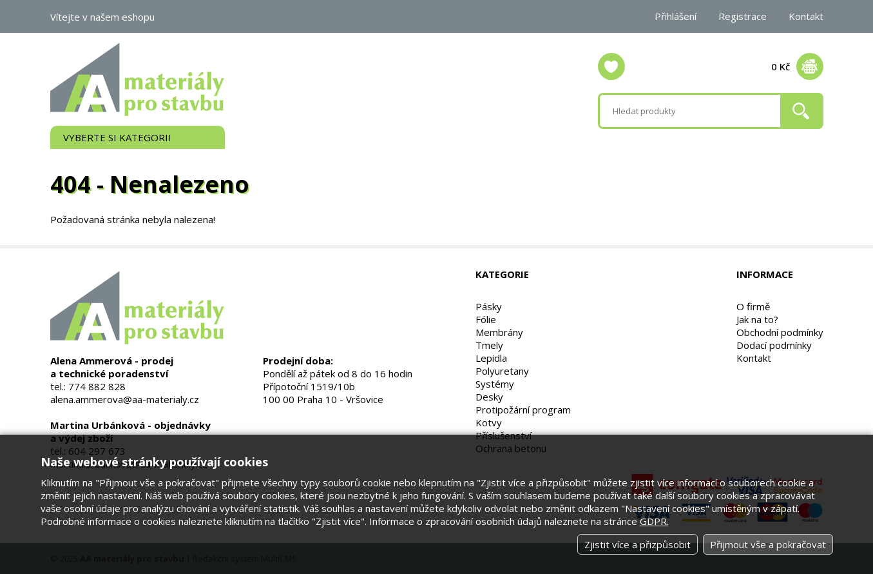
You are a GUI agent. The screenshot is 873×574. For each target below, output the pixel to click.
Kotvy (488, 422)
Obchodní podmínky (779, 332)
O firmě (753, 306)
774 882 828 (97, 386)
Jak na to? (757, 319)
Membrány (499, 332)
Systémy (494, 383)
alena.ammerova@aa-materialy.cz (124, 399)
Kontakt (806, 16)
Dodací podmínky (774, 345)
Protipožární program (523, 409)
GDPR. (654, 521)
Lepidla (491, 357)
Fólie (485, 319)
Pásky (488, 306)
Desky (489, 396)
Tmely (489, 345)
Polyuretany (502, 370)
